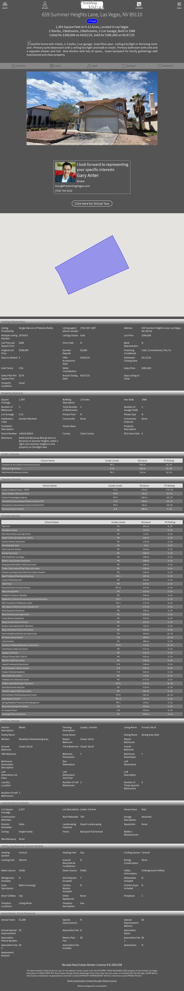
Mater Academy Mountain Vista (15, 493)
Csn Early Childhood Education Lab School (20, 645)
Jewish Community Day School (15, 664)
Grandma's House (9, 530)
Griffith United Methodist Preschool (17, 683)
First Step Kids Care (10, 545)
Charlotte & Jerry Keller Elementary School (21, 464)
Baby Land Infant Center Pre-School (17, 629)
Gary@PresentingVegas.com (72, 186)
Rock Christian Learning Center (15, 614)
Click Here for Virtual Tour (92, 203)
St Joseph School (9, 710)
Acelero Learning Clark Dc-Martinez (17, 626)
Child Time (6, 583)
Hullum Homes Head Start (13, 541)
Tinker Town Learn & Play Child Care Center (21, 568)
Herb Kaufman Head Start (13, 610)
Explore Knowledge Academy (14, 497)
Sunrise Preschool (10, 553)
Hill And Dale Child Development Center (19, 695)
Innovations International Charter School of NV (23, 501)
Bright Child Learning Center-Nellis (17, 537)
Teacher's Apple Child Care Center (16, 691)
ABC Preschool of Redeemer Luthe (17, 603)
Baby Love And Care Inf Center (15, 622)
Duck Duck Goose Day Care (13, 687)
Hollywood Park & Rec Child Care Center (19, 564)
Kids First (6, 526)
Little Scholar (8, 641)
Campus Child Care (10, 652)
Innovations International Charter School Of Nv (23, 505)
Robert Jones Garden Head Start (16, 560)
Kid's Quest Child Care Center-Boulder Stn (20, 606)
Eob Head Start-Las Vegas (13, 557)
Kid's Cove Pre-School (11, 549)
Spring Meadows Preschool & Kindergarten (20, 702)
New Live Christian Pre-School (15, 706)
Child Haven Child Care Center (15, 649)
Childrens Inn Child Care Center (15, 679)
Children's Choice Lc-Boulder (14, 595)
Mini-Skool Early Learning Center (16, 534)
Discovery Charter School (13, 509)
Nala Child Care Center (12, 675)
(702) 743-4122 (63, 190)
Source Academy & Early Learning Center (19, 633)
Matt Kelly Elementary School (15, 472)
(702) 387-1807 (88, 327)
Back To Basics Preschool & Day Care (18, 576)
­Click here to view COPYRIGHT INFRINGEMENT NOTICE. (87, 975)
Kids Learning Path (10, 591)
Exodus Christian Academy (13, 672)
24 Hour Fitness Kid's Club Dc (14, 656)
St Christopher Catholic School (15, 668)
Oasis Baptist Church (11, 698)
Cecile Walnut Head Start (13, 618)
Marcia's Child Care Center (13, 660)
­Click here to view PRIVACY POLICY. (127, 975)
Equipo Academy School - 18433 (15, 489)
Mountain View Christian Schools (16, 587)
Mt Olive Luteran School (12, 637)
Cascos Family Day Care (12, 580)
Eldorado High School (11, 468)
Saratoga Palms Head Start (14, 714)
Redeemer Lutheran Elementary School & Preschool (24, 599)
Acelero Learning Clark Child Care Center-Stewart (23, 572)
